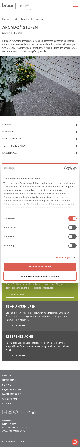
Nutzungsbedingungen (14, 428)
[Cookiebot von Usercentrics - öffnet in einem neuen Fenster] (64, 168)
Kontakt (7, 403)
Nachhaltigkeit (11, 394)
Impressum (7, 421)
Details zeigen (63, 257)
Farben (6, 124)
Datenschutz (9, 424)
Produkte (6, 19)
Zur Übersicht (17, 326)
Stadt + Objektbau (21, 19)
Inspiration (9, 380)
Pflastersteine (37, 19)
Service (6, 385)
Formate (7, 132)
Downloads (10, 153)
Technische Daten (14, 146)
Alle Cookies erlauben (40, 266)
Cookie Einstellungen (13, 431)
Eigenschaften (12, 138)
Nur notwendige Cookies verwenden (40, 276)
